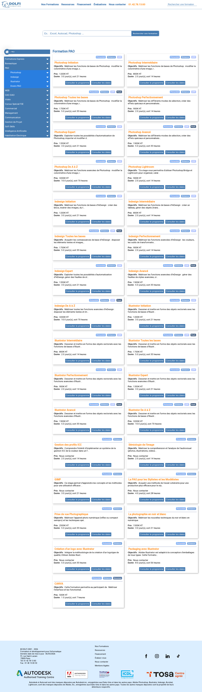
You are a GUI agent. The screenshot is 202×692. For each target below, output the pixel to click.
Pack (193, 127)
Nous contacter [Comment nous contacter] (117, 4)
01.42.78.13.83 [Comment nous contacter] (136, 4)
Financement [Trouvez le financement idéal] (84, 4)
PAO (7, 68)
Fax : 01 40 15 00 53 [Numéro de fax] (28, 663)
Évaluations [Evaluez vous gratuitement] (100, 4)
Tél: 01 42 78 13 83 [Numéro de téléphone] (28, 661)
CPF (193, 57)
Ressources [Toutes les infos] (67, 4)
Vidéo (8, 99)
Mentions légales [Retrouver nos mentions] (102, 665)
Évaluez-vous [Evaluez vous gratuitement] (100, 658)
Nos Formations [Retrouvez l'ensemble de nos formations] (50, 4)
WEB (7, 90)
